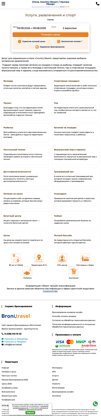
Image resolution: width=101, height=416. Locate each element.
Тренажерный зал (64, 172)
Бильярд (8, 81)
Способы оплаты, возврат (64, 316)
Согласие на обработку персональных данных (73, 320)
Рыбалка (8, 127)
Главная (50, 20)
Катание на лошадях (65, 127)
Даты (15, 27)
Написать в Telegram (14, 342)
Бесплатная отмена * (71, 41)
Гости (53, 27)
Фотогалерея (58, 388)
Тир (56, 103)
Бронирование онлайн (63, 392)
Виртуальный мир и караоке (70, 150)
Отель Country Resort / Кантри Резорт (50, 3)
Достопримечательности (17, 172)
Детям (55, 380)
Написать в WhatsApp (15, 339)
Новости (56, 384)
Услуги (55, 376)
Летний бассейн (63, 235)
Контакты (56, 396)
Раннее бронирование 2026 (15, 380)
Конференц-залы (10, 388)
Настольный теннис (14, 150)
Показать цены (50, 34)
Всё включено (8, 392)
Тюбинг (58, 216)
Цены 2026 (7, 384)
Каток (6, 235)
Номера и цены (9, 372)
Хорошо (30, 413)
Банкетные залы (9, 396)
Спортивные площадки (66, 81)
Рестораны (57, 368)
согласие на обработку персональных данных (33, 408)
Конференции (8, 400)
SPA (54, 372)
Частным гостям (9, 376)
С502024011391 (50, 291)
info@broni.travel (12, 344)
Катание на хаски (13, 194)
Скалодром (60, 194)
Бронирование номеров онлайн (67, 312)
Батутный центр (12, 216)
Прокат (7, 103)
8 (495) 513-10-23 (12, 334)
